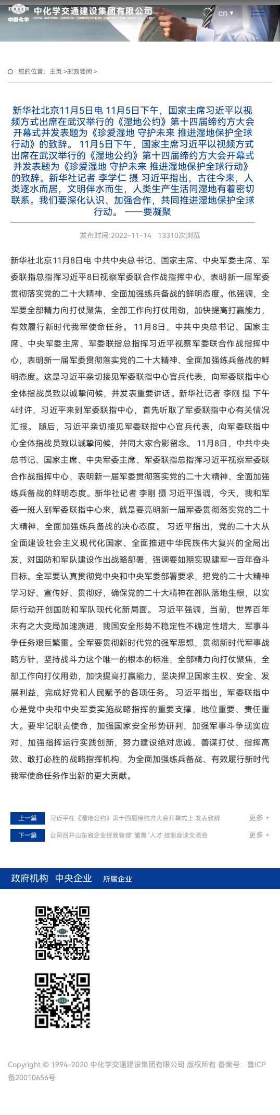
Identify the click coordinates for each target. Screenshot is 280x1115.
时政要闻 (79, 71)
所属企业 (117, 879)
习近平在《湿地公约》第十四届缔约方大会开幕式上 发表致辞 (135, 818)
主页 (55, 71)
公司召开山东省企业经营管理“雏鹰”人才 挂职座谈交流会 (129, 835)
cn (223, 12)
